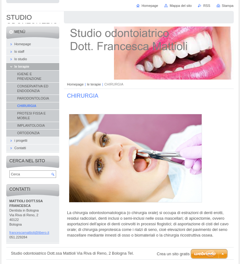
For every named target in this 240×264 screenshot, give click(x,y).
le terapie (94, 84)
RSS (206, 5)
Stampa (227, 5)
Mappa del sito (181, 5)
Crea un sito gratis (173, 254)
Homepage (75, 84)
